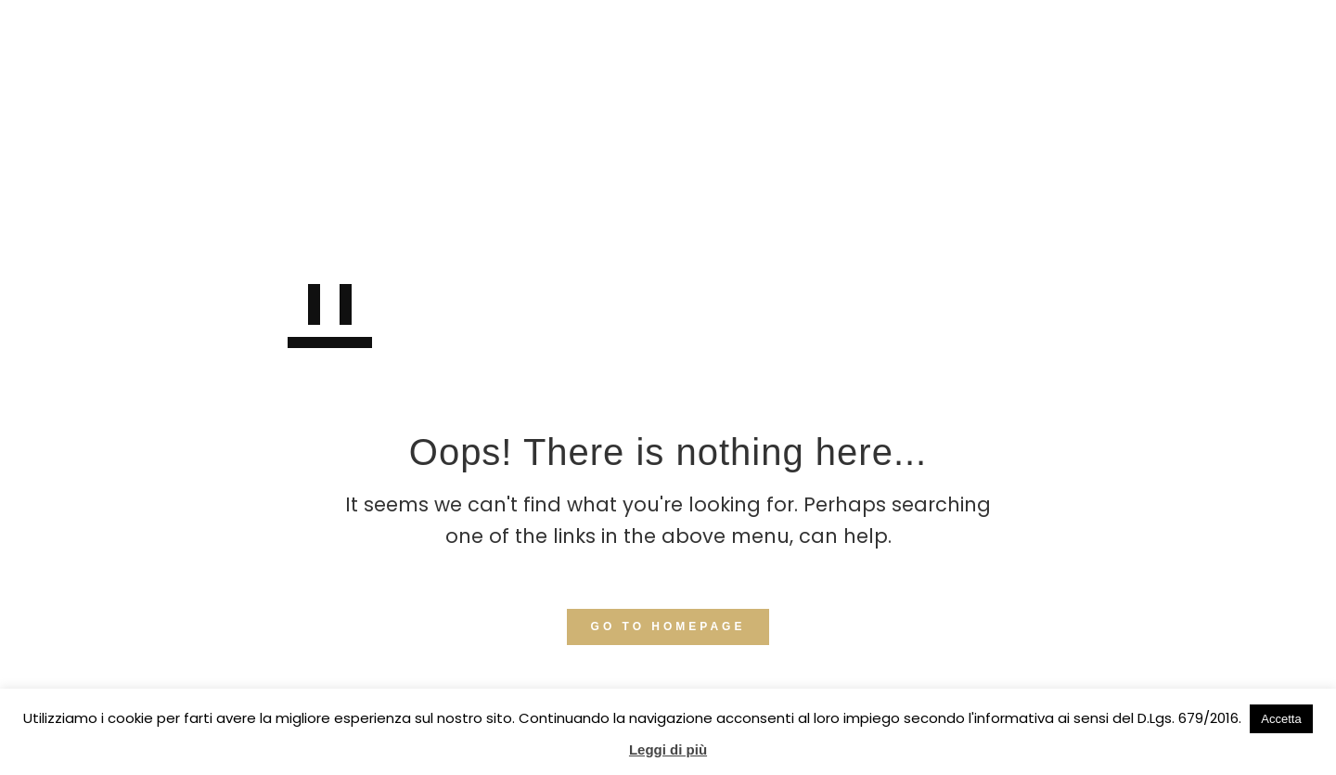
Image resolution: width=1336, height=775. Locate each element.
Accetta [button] (1281, 719)
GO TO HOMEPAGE (668, 626)
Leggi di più (668, 749)
